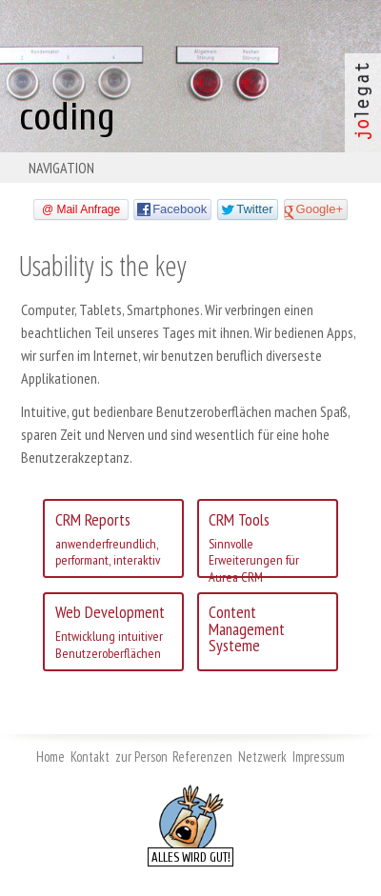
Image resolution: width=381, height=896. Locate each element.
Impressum (318, 756)
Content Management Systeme (247, 628)
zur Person (141, 756)
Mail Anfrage (88, 209)
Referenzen (202, 756)
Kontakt (90, 756)
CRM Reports (113, 538)
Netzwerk (262, 756)
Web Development (113, 631)
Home (50, 756)
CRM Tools (267, 543)
